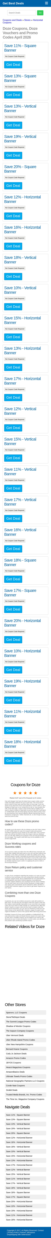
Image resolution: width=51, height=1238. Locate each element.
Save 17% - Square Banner (18, 1197)
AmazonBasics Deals (15, 1072)
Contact (41, 1230)
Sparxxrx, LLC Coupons (16, 1012)
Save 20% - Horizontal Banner (19, 1201)
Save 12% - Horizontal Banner (19, 1138)
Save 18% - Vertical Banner (18, 1147)
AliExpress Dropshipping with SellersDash (21, 1233)
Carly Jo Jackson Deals (16, 1054)
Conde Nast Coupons (15, 1085)
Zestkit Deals (11, 1090)
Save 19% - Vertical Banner (18, 1128)
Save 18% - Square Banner (18, 1192)
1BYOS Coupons (13, 1063)
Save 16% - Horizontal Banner (19, 1142)
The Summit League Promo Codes (21, 1022)
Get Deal (13, 65)
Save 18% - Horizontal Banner (19, 1220)
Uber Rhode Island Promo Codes (20, 1040)
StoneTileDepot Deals (15, 1017)
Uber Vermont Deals (15, 1035)
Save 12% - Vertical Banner (18, 1170)
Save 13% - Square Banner (18, 1119)
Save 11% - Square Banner (18, 1115)
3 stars (25, 793)
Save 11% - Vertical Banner (18, 1179)
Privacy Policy (13, 1232)
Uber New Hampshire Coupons (19, 1044)
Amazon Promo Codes (16, 1058)
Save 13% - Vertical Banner (18, 1124)
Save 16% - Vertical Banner (18, 1188)
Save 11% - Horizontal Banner (19, 1215)
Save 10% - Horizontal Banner (19, 1206)
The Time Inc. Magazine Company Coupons (25, 1099)
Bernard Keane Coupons (17, 1049)
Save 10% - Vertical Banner (18, 1151)
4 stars (30, 793)
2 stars (20, 793)
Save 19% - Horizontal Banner (19, 1211)
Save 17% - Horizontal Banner (19, 1165)
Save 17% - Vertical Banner (18, 1183)
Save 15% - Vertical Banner (18, 1174)
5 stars (35, 793)
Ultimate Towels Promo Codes (19, 1076)
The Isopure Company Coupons (20, 1031)
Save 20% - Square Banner (18, 1133)
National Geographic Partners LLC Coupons (25, 1081)
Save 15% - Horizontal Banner (19, 1156)
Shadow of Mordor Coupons (18, 1026)
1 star (15, 793)
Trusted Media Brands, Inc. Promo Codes (24, 1095)
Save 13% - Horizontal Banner (19, 1160)
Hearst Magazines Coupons (18, 1067)
